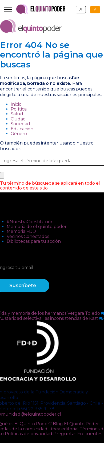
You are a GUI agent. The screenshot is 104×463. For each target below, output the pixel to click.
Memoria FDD (21, 231)
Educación (22, 128)
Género (19, 133)
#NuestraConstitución (30, 221)
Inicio (16, 104)
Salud (17, 113)
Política (19, 109)
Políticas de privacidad (28, 433)
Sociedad (20, 123)
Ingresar (80, 9)
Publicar (95, 10)
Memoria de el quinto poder (37, 226)
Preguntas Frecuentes (77, 433)
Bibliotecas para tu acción (34, 241)
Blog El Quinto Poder (76, 423)
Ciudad (18, 119)
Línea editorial (64, 428)
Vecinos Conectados (28, 236)
